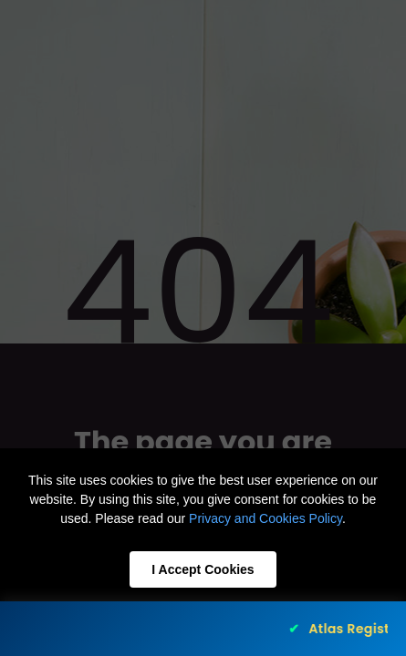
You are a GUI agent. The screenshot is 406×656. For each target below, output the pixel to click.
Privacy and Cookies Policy (265, 518)
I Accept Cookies (202, 569)
